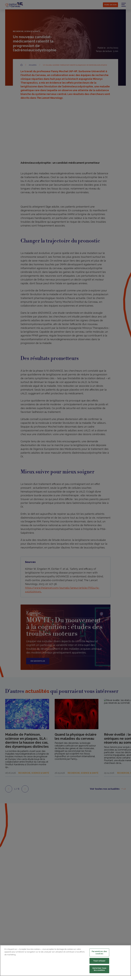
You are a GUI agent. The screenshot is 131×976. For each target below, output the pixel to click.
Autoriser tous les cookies (99, 969)
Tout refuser (99, 961)
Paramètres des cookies (99, 952)
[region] (65, 960)
